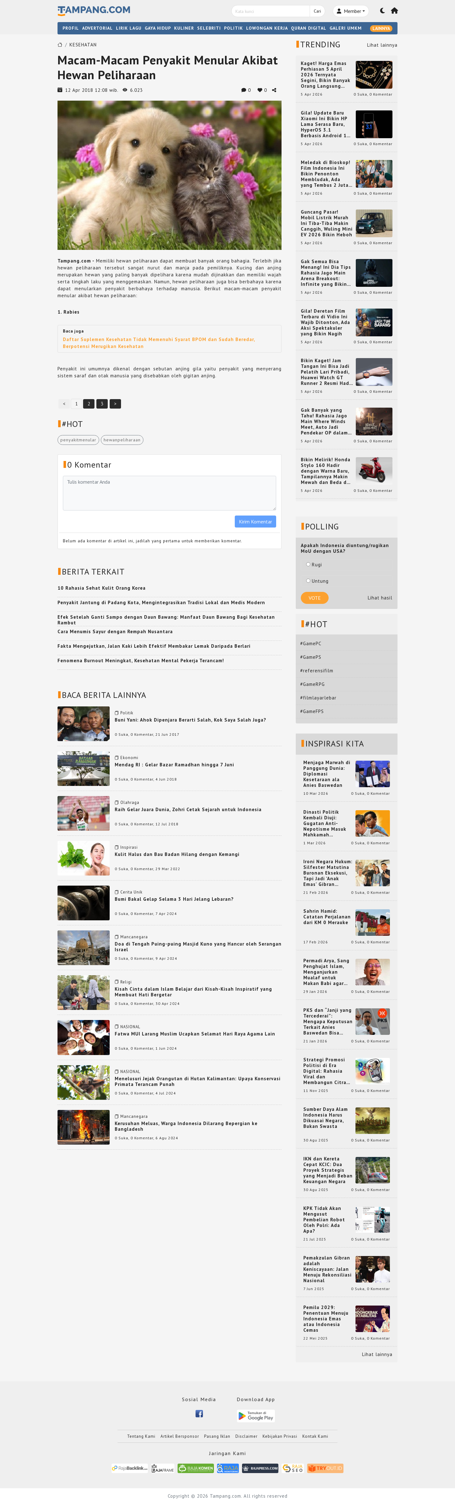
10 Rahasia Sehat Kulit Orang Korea (102, 588)
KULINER (184, 28)
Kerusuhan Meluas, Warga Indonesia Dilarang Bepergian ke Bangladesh (186, 1126)
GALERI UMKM (346, 28)
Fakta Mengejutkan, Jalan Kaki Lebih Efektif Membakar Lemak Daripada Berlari (154, 646)
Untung (317, 581)
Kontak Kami (315, 1436)
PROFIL (71, 28)
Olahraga (129, 802)
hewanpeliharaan (122, 440)
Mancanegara (134, 937)
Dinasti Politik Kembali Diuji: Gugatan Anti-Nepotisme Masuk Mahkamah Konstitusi (324, 823)
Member (349, 11)
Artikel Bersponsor (180, 1436)
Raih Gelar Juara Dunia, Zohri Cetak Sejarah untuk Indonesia (188, 809)
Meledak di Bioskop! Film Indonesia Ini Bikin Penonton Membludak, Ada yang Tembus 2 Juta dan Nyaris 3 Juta (325, 174)
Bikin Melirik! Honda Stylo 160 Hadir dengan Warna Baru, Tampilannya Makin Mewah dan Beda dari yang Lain (327, 471)
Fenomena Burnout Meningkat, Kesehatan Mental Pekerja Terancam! (141, 661)
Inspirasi (129, 847)
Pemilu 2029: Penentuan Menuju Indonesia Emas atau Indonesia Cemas (326, 1319)
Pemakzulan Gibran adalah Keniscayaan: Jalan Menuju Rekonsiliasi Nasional (327, 1269)
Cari (317, 11)
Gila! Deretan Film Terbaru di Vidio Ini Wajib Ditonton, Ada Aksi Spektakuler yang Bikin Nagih (325, 322)
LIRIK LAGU (129, 28)
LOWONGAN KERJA (267, 28)
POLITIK (233, 28)
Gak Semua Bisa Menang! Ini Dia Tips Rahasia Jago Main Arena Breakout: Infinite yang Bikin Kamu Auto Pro (326, 273)
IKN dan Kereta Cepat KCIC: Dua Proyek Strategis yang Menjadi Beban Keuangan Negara (328, 1170)
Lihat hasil (380, 598)
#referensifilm (316, 671)
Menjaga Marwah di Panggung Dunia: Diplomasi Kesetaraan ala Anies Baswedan (326, 774)
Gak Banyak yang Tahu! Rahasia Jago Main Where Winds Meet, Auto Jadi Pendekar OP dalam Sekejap (324, 421)
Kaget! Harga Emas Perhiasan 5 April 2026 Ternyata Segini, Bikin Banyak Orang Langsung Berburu (325, 75)
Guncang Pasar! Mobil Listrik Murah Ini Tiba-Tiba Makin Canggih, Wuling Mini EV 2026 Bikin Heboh (327, 223)
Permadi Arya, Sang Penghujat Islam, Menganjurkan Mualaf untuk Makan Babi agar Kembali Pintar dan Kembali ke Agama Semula (326, 972)
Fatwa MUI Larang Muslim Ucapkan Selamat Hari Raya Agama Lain (195, 1034)
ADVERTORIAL (97, 28)
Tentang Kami (141, 1436)
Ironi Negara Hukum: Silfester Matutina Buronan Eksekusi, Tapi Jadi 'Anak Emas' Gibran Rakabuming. (328, 873)
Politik (126, 713)
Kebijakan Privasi (280, 1436)
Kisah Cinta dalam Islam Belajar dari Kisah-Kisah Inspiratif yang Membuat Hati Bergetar (193, 992)
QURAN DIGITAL (308, 28)
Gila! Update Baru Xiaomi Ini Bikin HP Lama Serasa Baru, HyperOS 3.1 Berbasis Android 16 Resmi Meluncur (325, 124)
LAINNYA (381, 28)
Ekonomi (129, 757)
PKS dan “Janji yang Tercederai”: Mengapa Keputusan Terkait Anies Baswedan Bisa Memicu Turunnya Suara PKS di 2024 (328, 1021)
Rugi (314, 565)
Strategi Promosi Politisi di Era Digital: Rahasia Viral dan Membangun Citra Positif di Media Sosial (324, 1071)
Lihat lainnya (382, 45)
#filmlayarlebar (318, 698)
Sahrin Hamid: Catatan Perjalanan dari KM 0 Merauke (327, 916)
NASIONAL (130, 1026)
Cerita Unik (131, 892)
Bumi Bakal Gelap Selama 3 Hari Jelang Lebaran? (174, 899)
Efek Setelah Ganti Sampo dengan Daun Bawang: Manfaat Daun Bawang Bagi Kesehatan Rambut (166, 620)
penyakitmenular (78, 440)
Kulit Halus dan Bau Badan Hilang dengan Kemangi (177, 854)
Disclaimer (246, 1436)
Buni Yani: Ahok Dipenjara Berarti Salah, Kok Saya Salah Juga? (190, 720)
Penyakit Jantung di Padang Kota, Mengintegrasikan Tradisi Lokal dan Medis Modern (161, 602)
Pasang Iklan (217, 1436)
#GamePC (310, 643)
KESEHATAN (83, 45)
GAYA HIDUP (158, 28)
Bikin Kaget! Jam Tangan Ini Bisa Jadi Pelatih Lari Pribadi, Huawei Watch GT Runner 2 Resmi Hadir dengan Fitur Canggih (327, 372)
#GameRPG (312, 684)
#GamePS (310, 657)
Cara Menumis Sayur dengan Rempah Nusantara (115, 631)
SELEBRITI (209, 28)
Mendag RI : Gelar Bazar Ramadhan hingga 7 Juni (174, 765)
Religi (126, 982)
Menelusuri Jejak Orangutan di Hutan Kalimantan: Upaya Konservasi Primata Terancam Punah (198, 1081)
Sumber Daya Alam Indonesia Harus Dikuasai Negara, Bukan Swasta (325, 1117)
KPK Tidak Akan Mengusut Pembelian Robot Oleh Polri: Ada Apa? (324, 1220)
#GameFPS (312, 711)
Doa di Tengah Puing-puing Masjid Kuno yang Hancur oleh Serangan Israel (198, 947)
